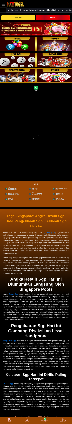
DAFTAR (18, 18)
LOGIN (52, 18)
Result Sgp (13, 294)
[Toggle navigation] (3, 4)
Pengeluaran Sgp (9, 341)
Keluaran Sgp (8, 384)
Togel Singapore (48, 232)
